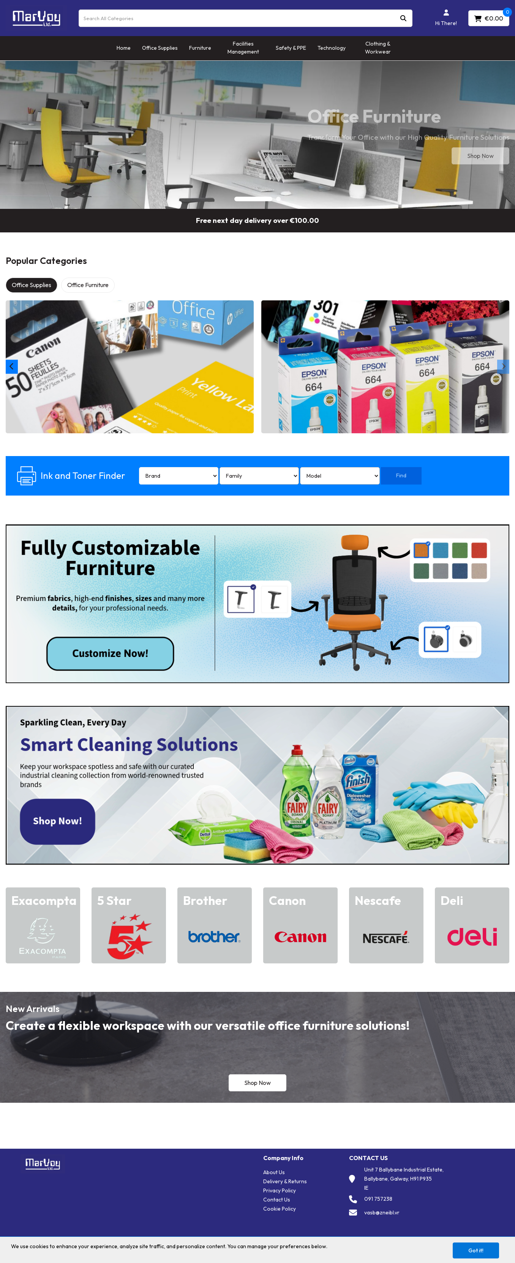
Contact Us (276, 1199)
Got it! (475, 1250)
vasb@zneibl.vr (382, 1212)
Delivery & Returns (285, 1181)
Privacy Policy (279, 1190)
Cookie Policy (279, 1208)
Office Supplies (160, 47)
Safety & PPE (291, 47)
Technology (332, 47)
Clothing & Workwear (378, 47)
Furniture (200, 47)
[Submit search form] (403, 18)
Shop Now (480, 155)
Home (124, 47)
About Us (274, 1172)
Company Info (283, 1158)
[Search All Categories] (245, 18)
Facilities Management (243, 47)
